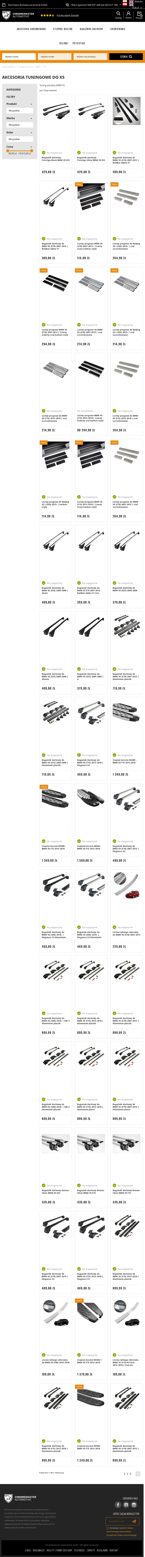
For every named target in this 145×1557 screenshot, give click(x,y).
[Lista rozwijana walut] (137, 5)
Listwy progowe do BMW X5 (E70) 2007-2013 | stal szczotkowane (90, 332)
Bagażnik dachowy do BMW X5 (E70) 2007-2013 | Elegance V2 (126, 849)
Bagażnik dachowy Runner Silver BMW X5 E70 (90, 1191)
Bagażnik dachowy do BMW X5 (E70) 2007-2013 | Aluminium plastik (126, 676)
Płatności (79, 1550)
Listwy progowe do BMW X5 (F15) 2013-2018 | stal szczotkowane (54, 418)
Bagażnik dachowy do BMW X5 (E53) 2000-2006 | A (90, 676)
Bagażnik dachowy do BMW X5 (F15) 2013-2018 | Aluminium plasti (90, 1107)
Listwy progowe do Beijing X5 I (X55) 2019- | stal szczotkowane (126, 246)
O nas (28, 1550)
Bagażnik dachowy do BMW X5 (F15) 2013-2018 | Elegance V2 (90, 763)
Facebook (119, 1505)
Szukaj (126, 56)
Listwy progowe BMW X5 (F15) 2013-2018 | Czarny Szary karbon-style (89, 504)
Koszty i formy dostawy (59, 1550)
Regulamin (102, 1550)
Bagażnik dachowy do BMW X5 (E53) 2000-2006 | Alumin (55, 676)
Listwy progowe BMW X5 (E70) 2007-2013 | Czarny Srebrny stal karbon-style (55, 332)
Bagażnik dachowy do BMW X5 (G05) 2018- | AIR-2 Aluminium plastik (56, 1021)
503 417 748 (111, 4)
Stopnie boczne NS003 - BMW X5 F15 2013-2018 (89, 1447)
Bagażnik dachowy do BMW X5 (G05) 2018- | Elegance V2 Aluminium (54, 935)
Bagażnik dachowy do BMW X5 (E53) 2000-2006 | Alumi (55, 590)
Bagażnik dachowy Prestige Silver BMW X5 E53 (91, 158)
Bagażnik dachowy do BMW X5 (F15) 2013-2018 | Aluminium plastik (90, 1021)
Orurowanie (117, 29)
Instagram (134, 1505)
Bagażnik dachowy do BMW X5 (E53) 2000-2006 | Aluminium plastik (55, 763)
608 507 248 (93, 4)
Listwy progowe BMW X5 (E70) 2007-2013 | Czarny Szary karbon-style (89, 246)
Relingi (63, 43)
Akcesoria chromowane (31, 29)
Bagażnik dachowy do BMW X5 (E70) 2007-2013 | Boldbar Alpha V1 (126, 160)
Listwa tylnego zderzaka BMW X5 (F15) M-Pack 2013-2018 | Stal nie (125, 1362)
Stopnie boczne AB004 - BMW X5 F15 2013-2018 (89, 847)
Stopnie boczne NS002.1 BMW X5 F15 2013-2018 (89, 1361)
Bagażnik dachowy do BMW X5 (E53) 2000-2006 (125, 589)
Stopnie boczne (63, 29)
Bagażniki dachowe (91, 29)
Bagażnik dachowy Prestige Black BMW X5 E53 (56, 158)
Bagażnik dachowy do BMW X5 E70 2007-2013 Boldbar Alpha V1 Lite (88, 590)
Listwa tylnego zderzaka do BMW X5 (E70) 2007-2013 (126, 933)
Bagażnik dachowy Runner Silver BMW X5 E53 (55, 1191)
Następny (138, 1474)
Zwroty (91, 1550)
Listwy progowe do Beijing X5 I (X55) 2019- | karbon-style (55, 504)
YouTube (126, 1505)
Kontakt (114, 1550)
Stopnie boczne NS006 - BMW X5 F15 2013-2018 (54, 847)
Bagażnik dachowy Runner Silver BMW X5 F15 (126, 1191)
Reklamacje (39, 1550)
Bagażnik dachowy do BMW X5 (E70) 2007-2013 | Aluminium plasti (126, 1107)
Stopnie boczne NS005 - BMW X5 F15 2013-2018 (125, 761)
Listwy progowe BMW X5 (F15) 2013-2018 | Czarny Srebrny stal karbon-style (90, 418)
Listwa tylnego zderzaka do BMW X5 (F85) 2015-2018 (55, 1361)
